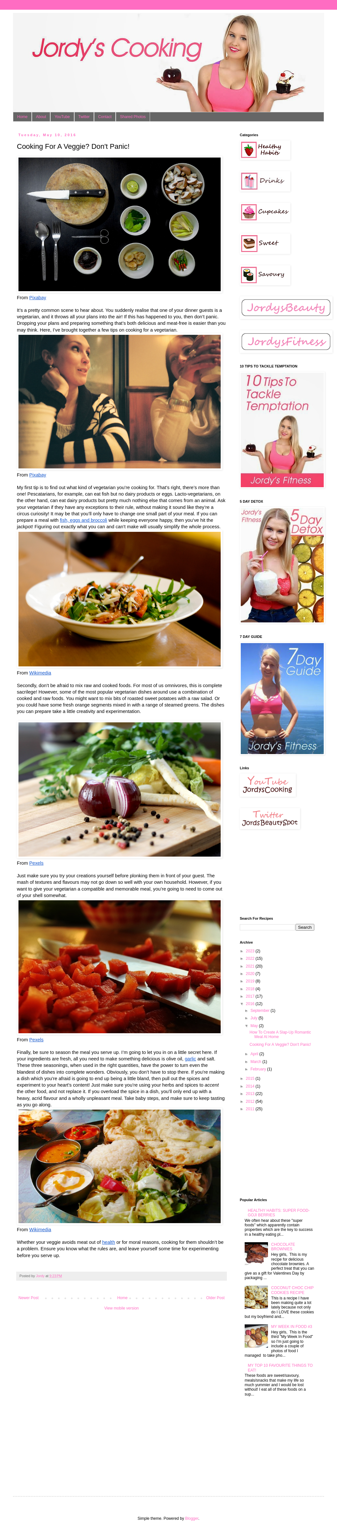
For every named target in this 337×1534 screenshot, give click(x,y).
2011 (251, 1109)
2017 (251, 996)
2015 (251, 1078)
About (41, 117)
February (258, 1069)
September (260, 1010)
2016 (251, 1004)
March (256, 1061)
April (254, 1054)
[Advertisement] (272, 872)
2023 (251, 951)
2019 (251, 981)
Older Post (215, 1298)
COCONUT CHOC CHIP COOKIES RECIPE (292, 1290)
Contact (104, 117)
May (254, 1026)
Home (22, 117)
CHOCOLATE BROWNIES (283, 1246)
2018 (251, 989)
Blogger (191, 1518)
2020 (251, 973)
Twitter (84, 117)
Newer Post (28, 1298)
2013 (251, 1093)
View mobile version (121, 1308)
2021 (251, 966)
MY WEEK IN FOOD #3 (291, 1326)
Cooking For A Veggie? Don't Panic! (280, 1044)
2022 (251, 958)
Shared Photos (132, 117)
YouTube (62, 117)
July (254, 1018)
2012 (251, 1101)
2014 (251, 1086)
